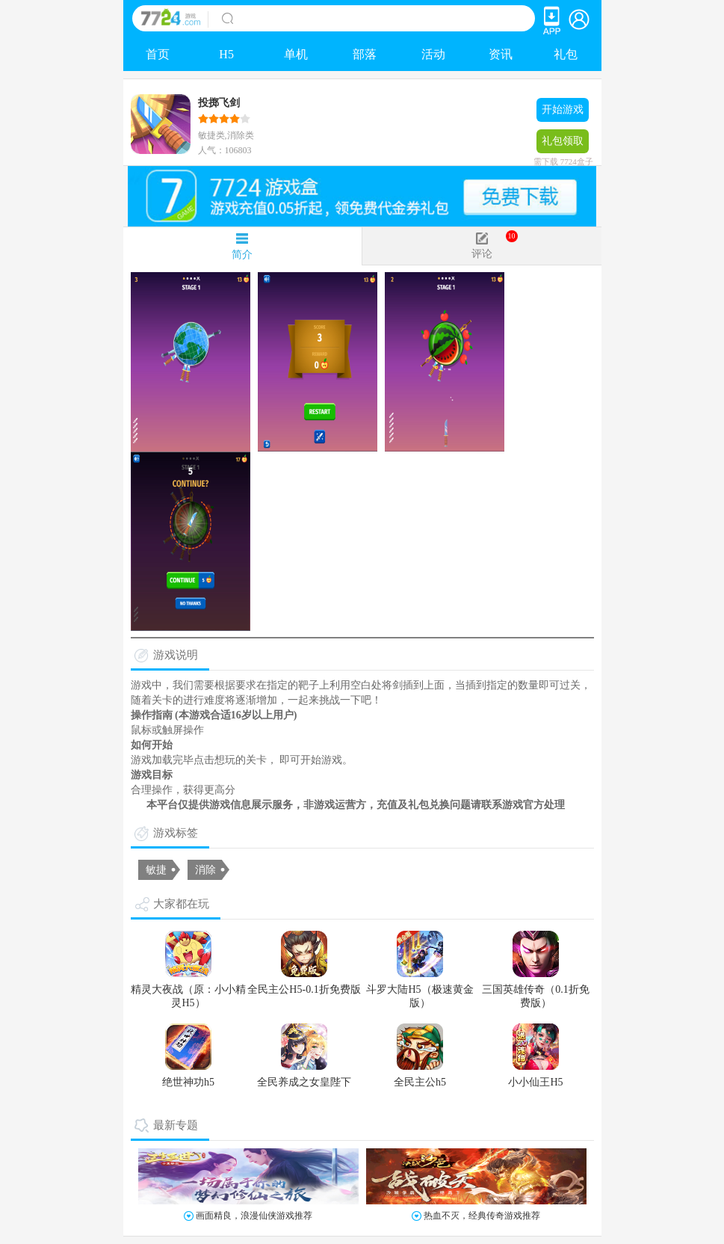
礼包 (566, 54)
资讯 (501, 54)
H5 (226, 54)
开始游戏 (563, 109)
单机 (296, 54)
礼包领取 (562, 144)
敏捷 (156, 869)
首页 (158, 54)
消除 (205, 869)
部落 (365, 54)
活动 (433, 54)
